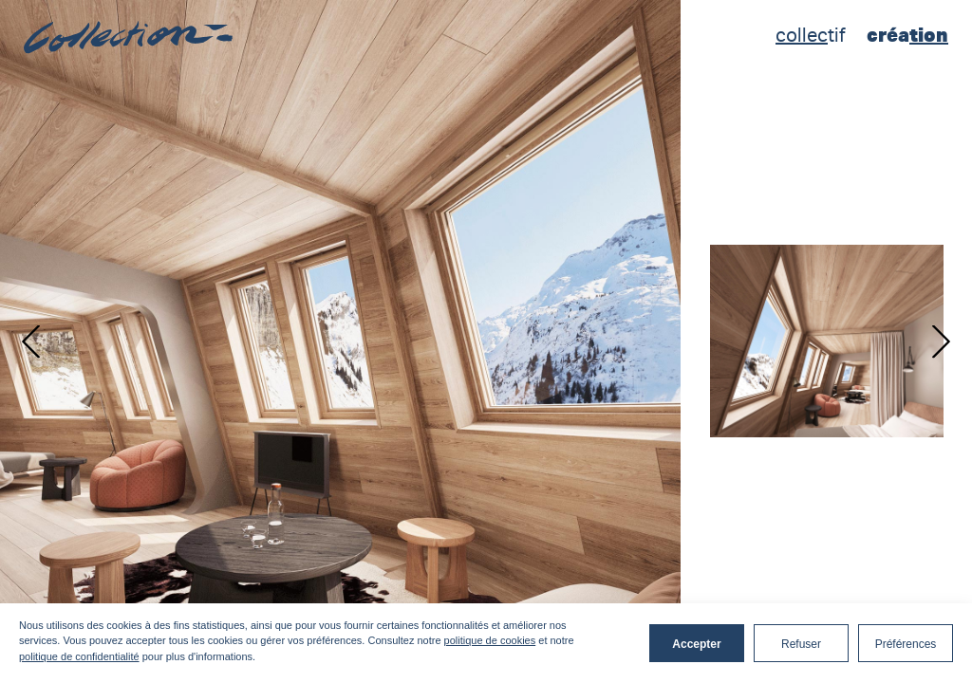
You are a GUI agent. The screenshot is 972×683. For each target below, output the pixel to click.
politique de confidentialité (79, 656)
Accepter (696, 644)
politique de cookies (490, 640)
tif (811, 35)
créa (907, 34)
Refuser (801, 644)
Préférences (906, 644)
